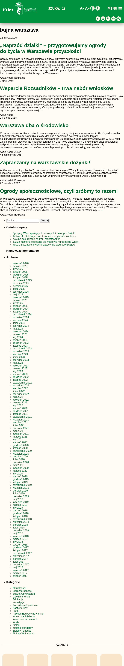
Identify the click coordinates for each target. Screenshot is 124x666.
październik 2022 (22, 382)
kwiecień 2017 (21, 570)
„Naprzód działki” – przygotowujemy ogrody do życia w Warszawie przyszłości (53, 48)
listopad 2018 (20, 516)
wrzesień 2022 (21, 385)
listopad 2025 (20, 277)
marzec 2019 (20, 505)
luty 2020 (18, 473)
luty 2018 (18, 541)
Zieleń (16, 625)
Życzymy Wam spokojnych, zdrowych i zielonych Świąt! (44, 233)
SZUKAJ (56, 8)
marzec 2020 (20, 470)
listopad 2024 (20, 311)
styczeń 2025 (20, 306)
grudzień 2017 (21, 547)
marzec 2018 (20, 539)
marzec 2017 (20, 573)
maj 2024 (18, 328)
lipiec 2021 (19, 425)
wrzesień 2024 (21, 317)
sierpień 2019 (20, 490)
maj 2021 (18, 431)
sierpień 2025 (20, 286)
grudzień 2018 (21, 513)
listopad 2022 (20, 379)
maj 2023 (18, 362)
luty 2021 (18, 439)
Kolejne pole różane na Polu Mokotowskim (37, 239)
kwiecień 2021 (21, 433)
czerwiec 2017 (21, 564)
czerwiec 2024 (21, 325)
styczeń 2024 (20, 340)
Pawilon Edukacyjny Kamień (28, 613)
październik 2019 (22, 485)
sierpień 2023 (20, 354)
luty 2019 (18, 507)
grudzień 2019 (21, 479)
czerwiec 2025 (21, 291)
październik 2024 (22, 314)
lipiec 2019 (19, 493)
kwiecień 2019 (21, 502)
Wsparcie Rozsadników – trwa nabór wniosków (56, 88)
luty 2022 (18, 405)
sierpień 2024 (20, 320)
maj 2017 (18, 567)
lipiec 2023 (19, 357)
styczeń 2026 (20, 271)
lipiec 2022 (19, 391)
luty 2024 (18, 337)
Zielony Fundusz (22, 630)
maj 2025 (18, 294)
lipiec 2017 (19, 561)
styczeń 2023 (20, 374)
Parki (15, 610)
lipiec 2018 (19, 527)
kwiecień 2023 (21, 365)
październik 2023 (22, 348)
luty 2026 (18, 269)
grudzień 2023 (21, 343)
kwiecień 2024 (21, 331)
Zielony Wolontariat (23, 633)
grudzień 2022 (21, 377)
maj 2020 (18, 465)
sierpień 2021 (20, 422)
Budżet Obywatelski (24, 593)
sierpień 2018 (20, 524)
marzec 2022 (20, 402)
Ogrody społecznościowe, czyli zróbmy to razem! (59, 191)
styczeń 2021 (20, 442)
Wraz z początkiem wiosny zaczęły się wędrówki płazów (44, 244)
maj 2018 (18, 533)
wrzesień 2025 (21, 283)
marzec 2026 (20, 266)
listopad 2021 (20, 414)
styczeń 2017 (20, 576)
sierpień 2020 (20, 456)
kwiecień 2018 (21, 536)
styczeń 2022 (20, 408)
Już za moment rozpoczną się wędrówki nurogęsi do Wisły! (46, 241)
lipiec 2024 (19, 323)
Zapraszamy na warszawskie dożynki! (45, 162)
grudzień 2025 (21, 274)
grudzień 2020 (21, 445)
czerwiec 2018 (21, 530)
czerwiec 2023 (21, 360)
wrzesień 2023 (21, 351)
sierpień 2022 (20, 388)
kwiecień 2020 (21, 468)
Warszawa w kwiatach (25, 619)
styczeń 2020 (20, 476)
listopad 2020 (20, 448)
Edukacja (18, 599)
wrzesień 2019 (21, 487)
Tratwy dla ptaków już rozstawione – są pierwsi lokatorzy (44, 236)
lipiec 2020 (19, 459)
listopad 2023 (20, 345)
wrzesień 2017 (21, 556)
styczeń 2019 (20, 510)
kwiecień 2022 (21, 399)
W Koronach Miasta (24, 616)
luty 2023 (18, 371)
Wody (16, 622)
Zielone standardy (23, 628)
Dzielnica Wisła (21, 596)
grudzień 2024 (21, 308)
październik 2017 (22, 553)
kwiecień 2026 (21, 263)
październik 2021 (22, 416)
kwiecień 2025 (21, 297)
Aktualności (19, 588)
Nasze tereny (20, 608)
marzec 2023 (20, 368)
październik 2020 (22, 451)
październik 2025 (22, 280)
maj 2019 (18, 499)
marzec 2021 (20, 436)
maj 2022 (18, 397)
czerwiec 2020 (21, 462)
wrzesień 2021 (21, 419)
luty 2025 (18, 303)
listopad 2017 (20, 550)
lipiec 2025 (19, 289)
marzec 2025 (20, 300)
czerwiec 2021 (21, 428)
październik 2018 (22, 519)
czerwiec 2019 (21, 496)
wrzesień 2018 (21, 522)
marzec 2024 (20, 334)
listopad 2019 (20, 482)
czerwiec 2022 (21, 394)
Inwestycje (18, 602)
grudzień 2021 (21, 411)
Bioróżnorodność (22, 591)
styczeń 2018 (20, 544)
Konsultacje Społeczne (25, 605)
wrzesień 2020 (21, 453)
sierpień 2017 (20, 559)
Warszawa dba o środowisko (34, 125)
